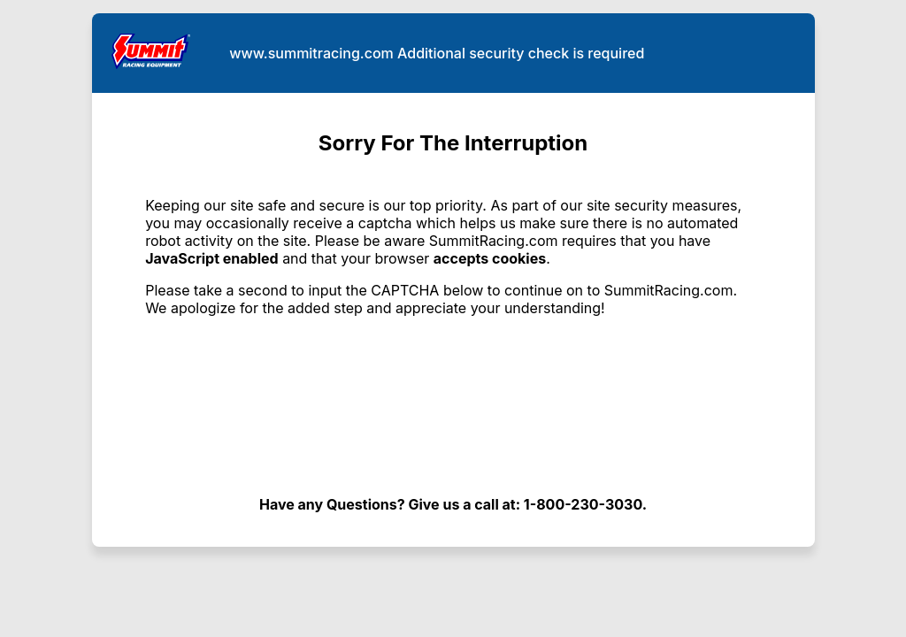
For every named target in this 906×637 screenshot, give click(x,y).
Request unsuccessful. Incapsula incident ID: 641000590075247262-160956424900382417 (453, 318)
